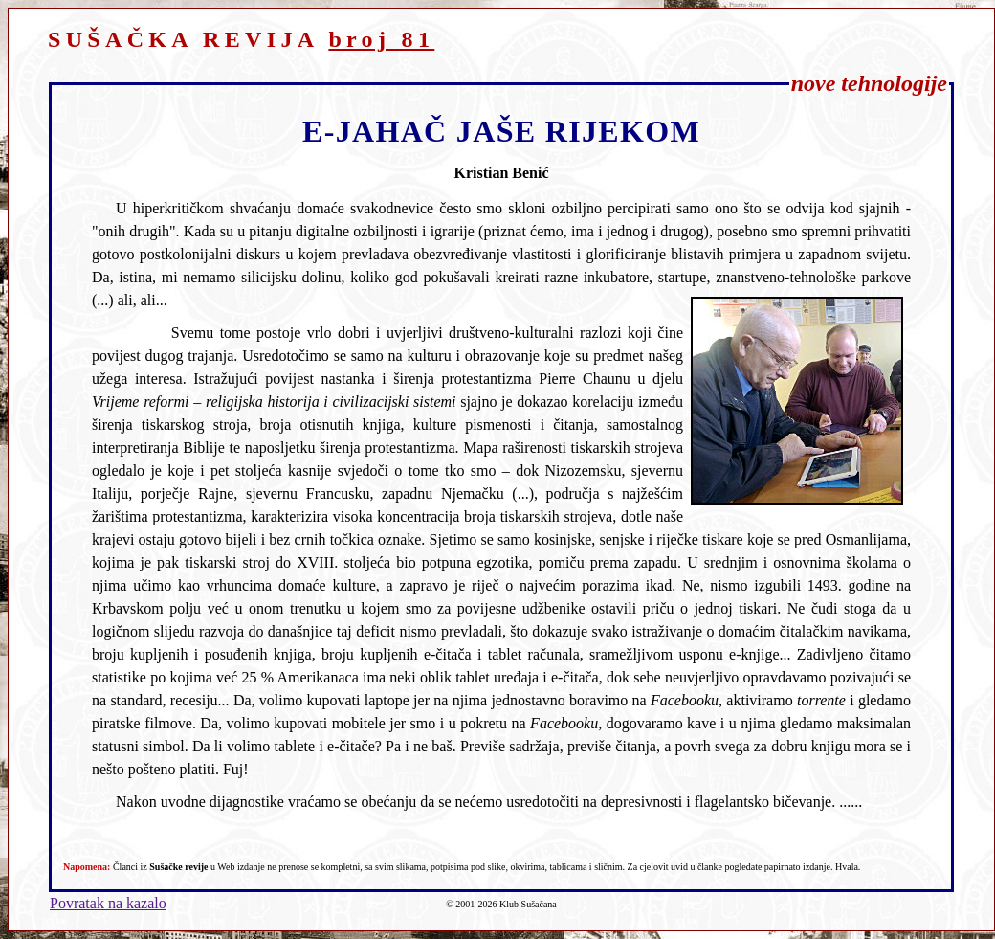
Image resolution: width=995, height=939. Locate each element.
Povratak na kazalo (108, 903)
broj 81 (381, 39)
